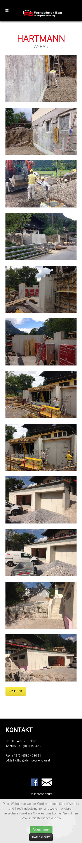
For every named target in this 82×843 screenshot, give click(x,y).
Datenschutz (41, 837)
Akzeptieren (41, 829)
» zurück (15, 691)
